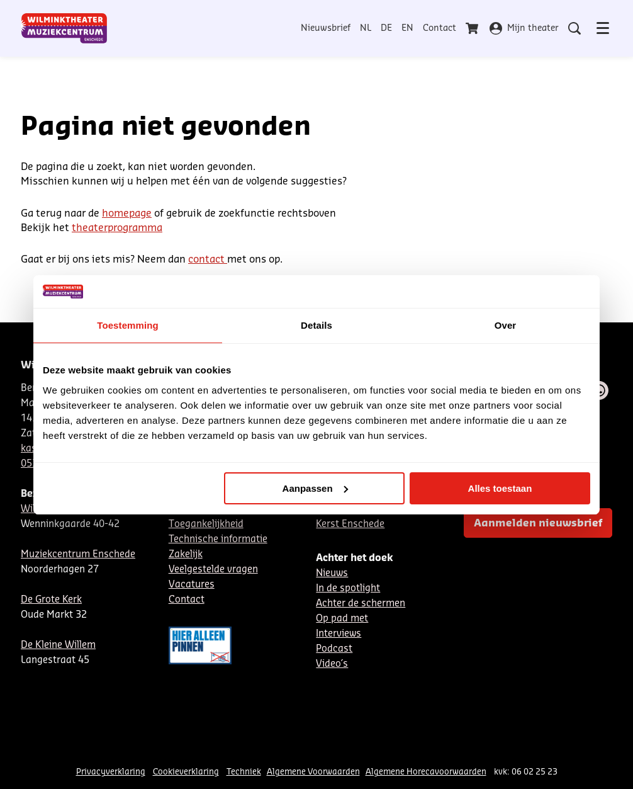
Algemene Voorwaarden (313, 772)
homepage (127, 213)
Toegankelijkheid (206, 524)
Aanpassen (315, 488)
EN (407, 28)
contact (207, 259)
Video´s (332, 664)
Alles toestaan (500, 488)
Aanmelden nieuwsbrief (538, 523)
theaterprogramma (117, 228)
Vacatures (192, 584)
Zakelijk (186, 554)
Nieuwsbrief (325, 28)
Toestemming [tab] (128, 325)
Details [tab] (316, 325)
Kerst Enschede (350, 524)
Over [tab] (506, 325)
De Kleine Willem (58, 645)
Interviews (338, 634)
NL (365, 28)
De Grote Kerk (51, 600)
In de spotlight (348, 588)
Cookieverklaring (186, 772)
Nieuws (332, 573)
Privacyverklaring (110, 772)
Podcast (334, 649)
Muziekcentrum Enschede (78, 554)
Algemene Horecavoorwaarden (426, 772)
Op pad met (342, 618)
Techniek (244, 772)
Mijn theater (524, 28)
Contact (439, 28)
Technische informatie (218, 539)
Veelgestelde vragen (213, 569)
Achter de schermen (360, 603)
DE (386, 28)
